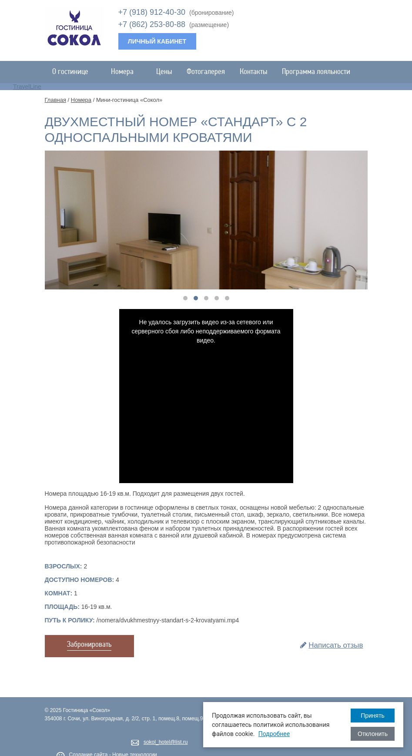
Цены (164, 72)
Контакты (253, 72)
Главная (55, 100)
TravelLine (27, 86)
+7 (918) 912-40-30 (152, 12)
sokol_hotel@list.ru (166, 742)
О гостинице (74, 72)
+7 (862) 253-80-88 (152, 24)
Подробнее (274, 733)
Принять (373, 715)
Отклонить (373, 733)
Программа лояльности (316, 72)
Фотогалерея (206, 72)
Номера (126, 72)
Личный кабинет (157, 41)
